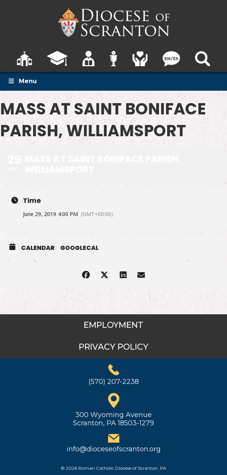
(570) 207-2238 (113, 382)
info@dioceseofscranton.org (114, 449)
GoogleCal (79, 248)
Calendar (38, 248)
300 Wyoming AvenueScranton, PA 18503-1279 (113, 419)
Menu (22, 81)
